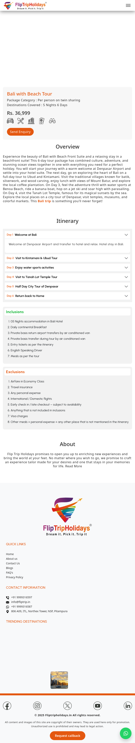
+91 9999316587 (19, 606)
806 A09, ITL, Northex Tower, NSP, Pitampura (36, 611)
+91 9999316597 (19, 597)
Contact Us (13, 563)
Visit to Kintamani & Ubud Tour (32, 258)
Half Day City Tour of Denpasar (32, 286)
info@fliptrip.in (18, 602)
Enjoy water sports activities (30, 267)
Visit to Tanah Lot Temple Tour (32, 277)
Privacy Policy (14, 577)
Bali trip (44, 201)
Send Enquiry (20, 132)
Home (10, 554)
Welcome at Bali (22, 235)
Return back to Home (25, 296)
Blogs (9, 568)
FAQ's (9, 572)
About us (11, 558)
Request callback (67, 736)
